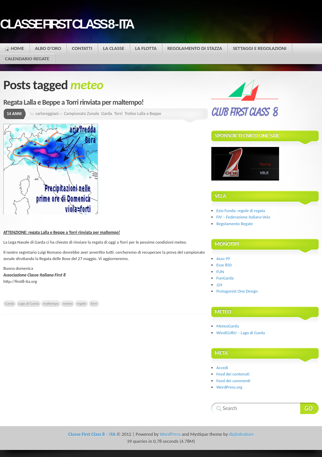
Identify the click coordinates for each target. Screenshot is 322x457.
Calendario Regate (27, 59)
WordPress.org (229, 387)
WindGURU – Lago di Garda (240, 332)
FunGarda (224, 278)
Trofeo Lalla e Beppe (142, 113)
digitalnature (241, 434)
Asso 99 (223, 258)
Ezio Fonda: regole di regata (240, 210)
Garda (106, 113)
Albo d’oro (48, 48)
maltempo (50, 303)
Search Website (309, 408)
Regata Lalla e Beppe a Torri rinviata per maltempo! (73, 102)
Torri (118, 113)
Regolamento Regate (234, 223)
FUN (220, 271)
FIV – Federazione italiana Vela (243, 216)
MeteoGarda (227, 325)
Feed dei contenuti (232, 373)
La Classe (113, 48)
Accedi (222, 367)
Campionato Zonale (81, 113)
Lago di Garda (28, 303)
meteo (67, 303)
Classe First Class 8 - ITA (66, 24)
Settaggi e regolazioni (259, 48)
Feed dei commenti (233, 380)
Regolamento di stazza (194, 48)
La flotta (146, 48)
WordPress (170, 434)
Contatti (82, 48)
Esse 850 (224, 264)
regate (81, 303)
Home (17, 48)
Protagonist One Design (237, 291)
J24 (219, 284)
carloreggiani (47, 113)
